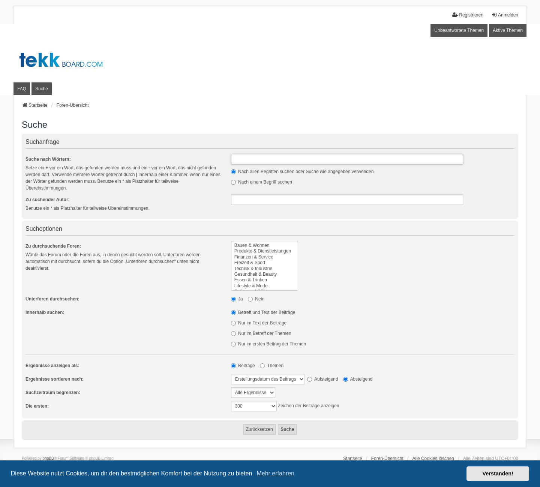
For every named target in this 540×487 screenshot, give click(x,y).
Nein (256, 299)
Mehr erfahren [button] (275, 473)
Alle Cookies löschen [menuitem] (433, 458)
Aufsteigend (322, 379)
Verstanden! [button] (498, 474)
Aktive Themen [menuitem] (508, 30)
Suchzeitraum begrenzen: (53, 392)
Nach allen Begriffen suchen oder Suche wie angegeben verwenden (302, 171)
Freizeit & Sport (265, 263)
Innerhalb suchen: (45, 312)
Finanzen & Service (265, 257)
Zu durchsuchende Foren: (53, 246)
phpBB (48, 458)
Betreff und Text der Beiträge (263, 312)
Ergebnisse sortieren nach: (55, 379)
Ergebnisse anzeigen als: (52, 365)
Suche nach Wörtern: (48, 159)
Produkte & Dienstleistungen (265, 251)
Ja (237, 299)
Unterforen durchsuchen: (53, 299)
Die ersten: (37, 406)
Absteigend (358, 379)
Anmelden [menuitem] (504, 15)
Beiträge (243, 365)
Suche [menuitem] (41, 88)
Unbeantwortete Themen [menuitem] (459, 30)
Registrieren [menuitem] (467, 15)
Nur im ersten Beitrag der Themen (268, 344)
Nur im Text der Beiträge (259, 323)
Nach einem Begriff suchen (261, 182)
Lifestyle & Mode (265, 286)
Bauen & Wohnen (265, 245)
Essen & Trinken (265, 280)
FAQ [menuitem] (21, 88)
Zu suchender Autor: (48, 199)
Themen (272, 365)
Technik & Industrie (265, 269)
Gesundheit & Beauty (265, 274)
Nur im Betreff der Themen (261, 333)
